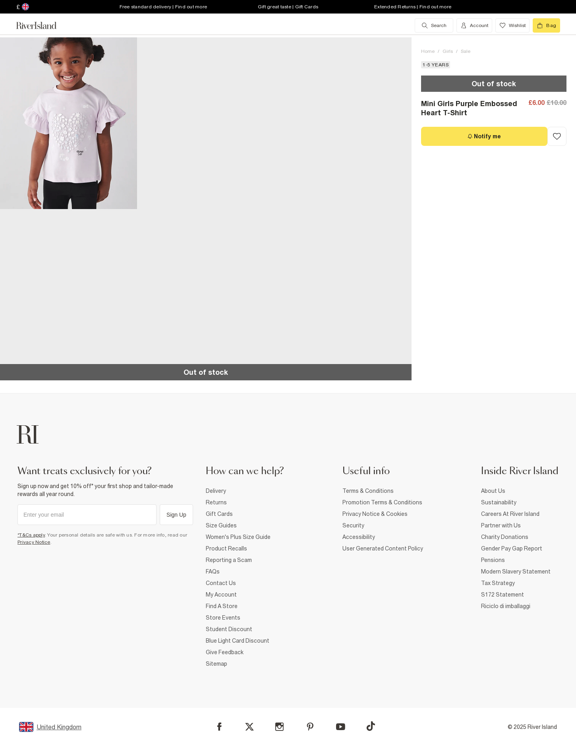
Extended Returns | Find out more (412, 7)
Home (428, 51)
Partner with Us (501, 525)
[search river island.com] (434, 25)
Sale (465, 51)
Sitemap (216, 664)
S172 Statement (502, 594)
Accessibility (358, 537)
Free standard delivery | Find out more (163, 7)
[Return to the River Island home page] (42, 25)
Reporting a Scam (229, 560)
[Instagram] (279, 726)
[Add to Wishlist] (556, 136)
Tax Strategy (498, 583)
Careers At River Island (510, 514)
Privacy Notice (33, 542)
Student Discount (229, 629)
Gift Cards (219, 514)
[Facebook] (219, 726)
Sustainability (498, 502)
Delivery (216, 491)
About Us (493, 491)
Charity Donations (504, 537)
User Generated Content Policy (382, 548)
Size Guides (221, 525)
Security (353, 525)
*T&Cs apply (31, 535)
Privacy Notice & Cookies (375, 514)
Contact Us (221, 583)
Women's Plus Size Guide (238, 537)
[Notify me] (484, 136)
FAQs (213, 571)
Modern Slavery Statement (516, 571)
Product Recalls (226, 548)
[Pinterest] (310, 726)
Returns (216, 502)
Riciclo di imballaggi (505, 606)
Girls (448, 51)
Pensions (493, 560)
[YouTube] (340, 726)
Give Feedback (225, 652)
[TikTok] (370, 726)
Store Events (223, 617)
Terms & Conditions (368, 491)
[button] (68, 123)
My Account (221, 594)
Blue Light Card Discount (237, 640)
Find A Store (222, 606)
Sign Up (176, 515)
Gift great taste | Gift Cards (288, 7)
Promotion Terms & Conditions (382, 502)
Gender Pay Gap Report (511, 548)
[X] (249, 726)
